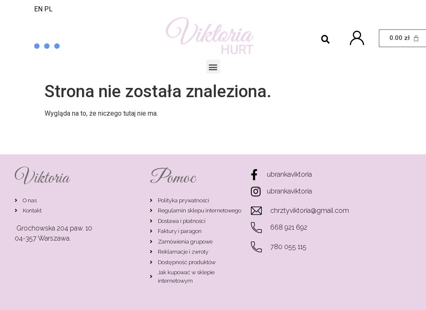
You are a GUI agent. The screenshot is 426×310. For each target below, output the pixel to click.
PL (48, 9)
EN (38, 9)
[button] (213, 67)
